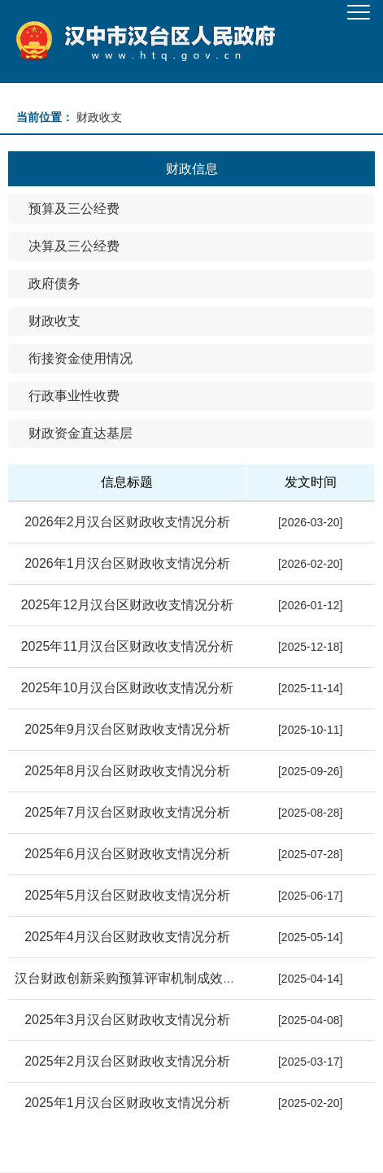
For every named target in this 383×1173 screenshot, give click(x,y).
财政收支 (54, 321)
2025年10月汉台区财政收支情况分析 (127, 688)
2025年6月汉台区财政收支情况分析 (127, 854)
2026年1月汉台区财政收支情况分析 (127, 563)
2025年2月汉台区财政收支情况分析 (127, 1061)
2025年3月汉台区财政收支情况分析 (127, 1020)
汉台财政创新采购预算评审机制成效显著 (132, 978)
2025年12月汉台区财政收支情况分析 (127, 605)
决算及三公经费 (74, 246)
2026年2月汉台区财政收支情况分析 (127, 522)
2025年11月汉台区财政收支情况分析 (127, 646)
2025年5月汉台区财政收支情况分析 (127, 895)
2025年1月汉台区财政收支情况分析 (127, 1103)
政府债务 (54, 283)
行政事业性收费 (74, 396)
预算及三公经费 (74, 209)
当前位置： (44, 117)
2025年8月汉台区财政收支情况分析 (127, 771)
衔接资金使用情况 (80, 358)
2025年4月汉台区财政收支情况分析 (127, 937)
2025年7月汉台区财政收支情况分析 (127, 812)
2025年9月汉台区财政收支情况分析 (127, 729)
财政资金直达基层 (80, 433)
